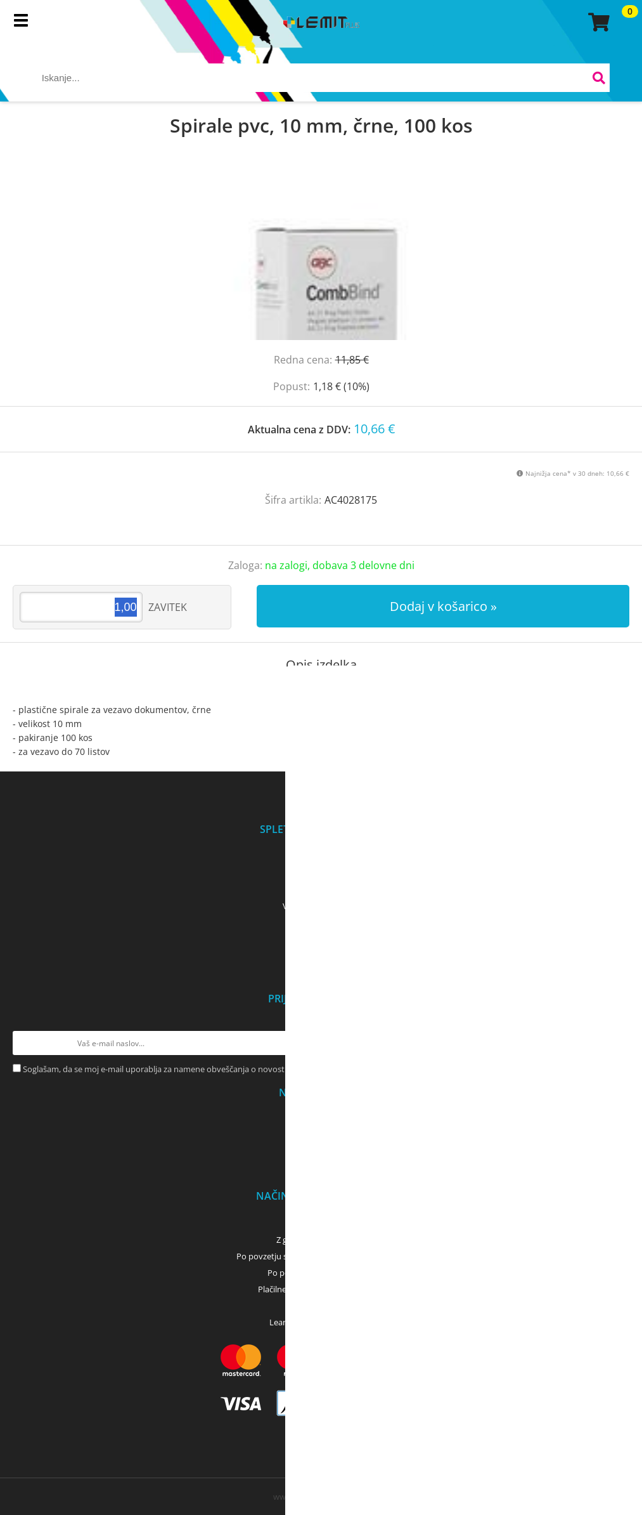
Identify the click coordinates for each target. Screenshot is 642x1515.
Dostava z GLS (321, 1136)
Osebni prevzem (321, 1119)
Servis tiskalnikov (321, 955)
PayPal (321, 1305)
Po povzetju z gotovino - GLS (321, 1272)
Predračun (321, 1223)
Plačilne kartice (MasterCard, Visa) (321, 1289)
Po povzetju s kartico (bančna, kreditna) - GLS (321, 1256)
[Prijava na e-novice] (617, 1043)
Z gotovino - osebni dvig (321, 1239)
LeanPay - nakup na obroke (321, 1322)
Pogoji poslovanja (321, 889)
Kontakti (321, 873)
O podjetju (321, 856)
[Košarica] (597, 22)
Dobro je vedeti (321, 939)
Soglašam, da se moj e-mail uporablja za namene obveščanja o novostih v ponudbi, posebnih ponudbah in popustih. (241, 1069)
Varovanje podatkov (321, 906)
